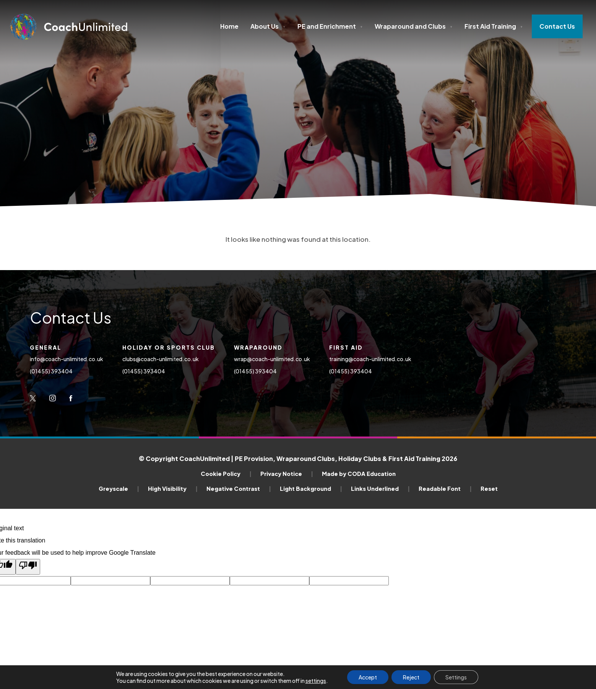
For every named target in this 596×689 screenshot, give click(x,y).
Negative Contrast (238, 488)
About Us (268, 26)
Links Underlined (380, 488)
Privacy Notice (286, 473)
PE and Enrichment (330, 26)
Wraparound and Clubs (414, 26)
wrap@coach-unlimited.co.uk (272, 358)
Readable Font (445, 488)
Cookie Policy (226, 473)
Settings (456, 677)
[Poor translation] (28, 567)
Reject (411, 677)
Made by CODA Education (359, 473)
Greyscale (119, 488)
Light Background (311, 488)
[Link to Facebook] (70, 398)
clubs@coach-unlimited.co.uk (161, 358)
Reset (489, 488)
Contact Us (557, 26)
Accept (368, 677)
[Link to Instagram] (52, 398)
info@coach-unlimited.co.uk (66, 358)
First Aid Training (493, 26)
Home (229, 26)
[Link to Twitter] (33, 398)
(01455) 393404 (51, 371)
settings (315, 680)
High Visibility (173, 488)
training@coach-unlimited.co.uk (370, 358)
